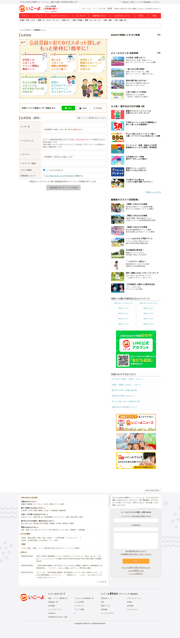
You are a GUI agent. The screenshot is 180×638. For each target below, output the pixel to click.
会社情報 (130, 606)
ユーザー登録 (26, 548)
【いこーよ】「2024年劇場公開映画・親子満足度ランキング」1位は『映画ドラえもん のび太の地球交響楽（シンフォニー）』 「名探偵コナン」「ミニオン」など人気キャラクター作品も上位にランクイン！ (69, 575)
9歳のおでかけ (148, 324)
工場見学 (24, 510)
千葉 (53, 20)
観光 (62, 504)
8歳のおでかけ (123, 324)
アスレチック (59, 517)
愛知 (68, 20)
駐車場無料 (49, 517)
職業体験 (62, 510)
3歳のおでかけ (148, 308)
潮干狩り (56, 530)
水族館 (71, 523)
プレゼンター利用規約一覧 (84, 598)
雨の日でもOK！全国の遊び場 (124, 390)
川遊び (81, 517)
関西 (86, 20)
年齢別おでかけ (99, 16)
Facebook (51, 613)
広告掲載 (51, 606)
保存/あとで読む (127, 2)
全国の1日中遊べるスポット (123, 396)
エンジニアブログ (107, 613)
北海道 (32, 20)
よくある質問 (79, 602)
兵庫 (99, 20)
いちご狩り (65, 530)
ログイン (156, 2)
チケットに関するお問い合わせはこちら (136, 567)
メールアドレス (27, 141)
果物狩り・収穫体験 (78, 530)
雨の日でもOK (126, 9)
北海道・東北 (24, 20)
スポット (25, 16)
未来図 (129, 602)
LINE (68, 108)
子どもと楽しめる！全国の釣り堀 (126, 401)
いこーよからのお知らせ (54, 170)
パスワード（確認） (29, 163)
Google (97, 108)
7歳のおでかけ (148, 319)
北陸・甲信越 (77, 20)
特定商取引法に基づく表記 (58, 617)
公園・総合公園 (71, 517)
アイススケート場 (45, 530)
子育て (141, 16)
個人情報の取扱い (52, 176)
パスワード (25, 154)
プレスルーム (79, 606)
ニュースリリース (54, 609)
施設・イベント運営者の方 (58, 598)
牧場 (51, 504)
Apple (83, 108)
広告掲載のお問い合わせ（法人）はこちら (136, 554)
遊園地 (23, 504)
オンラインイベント (59, 16)
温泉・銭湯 (25, 530)
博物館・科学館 (55, 523)
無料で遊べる (38, 517)
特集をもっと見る (153, 192)
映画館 (45, 523)
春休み (117, 9)
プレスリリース (132, 609)
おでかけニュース (122, 16)
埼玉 (57, 20)
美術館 (65, 523)
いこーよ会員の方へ (136, 574)
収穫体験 (54, 510)
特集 (154, 16)
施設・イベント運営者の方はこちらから (92, 118)
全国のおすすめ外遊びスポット (125, 407)
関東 (39, 20)
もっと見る (100, 581)
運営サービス (106, 606)
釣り (46, 504)
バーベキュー (38, 504)
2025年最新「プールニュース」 (67, 538)
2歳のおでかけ (123, 308)
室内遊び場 (38, 523)
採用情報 (104, 609)
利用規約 (69, 176)
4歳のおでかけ (123, 313)
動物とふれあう (138, 9)
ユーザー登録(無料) (144, 2)
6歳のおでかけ (123, 319)
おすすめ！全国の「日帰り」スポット (127, 379)
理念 (102, 602)
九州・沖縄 (118, 20)
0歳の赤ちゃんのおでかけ (123, 303)
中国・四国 (108, 20)
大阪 (90, 20)
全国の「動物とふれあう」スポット (126, 385)
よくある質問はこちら (136, 571)
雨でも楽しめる (26, 523)
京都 (94, 20)
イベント (39, 16)
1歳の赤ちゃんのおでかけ (148, 303)
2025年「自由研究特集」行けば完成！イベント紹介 (39, 540)
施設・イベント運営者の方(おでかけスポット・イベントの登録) (56, 548)
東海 (63, 20)
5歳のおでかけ (148, 313)
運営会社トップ (106, 598)
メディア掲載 (79, 609)
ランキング (80, 16)
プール (57, 504)
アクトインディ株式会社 (128, 594)
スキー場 (34, 530)
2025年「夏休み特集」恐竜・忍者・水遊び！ (37, 538)
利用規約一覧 (53, 602)
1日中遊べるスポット (153, 9)
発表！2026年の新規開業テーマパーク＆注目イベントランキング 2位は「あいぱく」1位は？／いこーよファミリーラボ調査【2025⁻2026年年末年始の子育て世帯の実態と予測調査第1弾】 (69, 558)
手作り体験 (33, 510)
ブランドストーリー (134, 598)
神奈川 (48, 20)
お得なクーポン (26, 517)
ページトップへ (152, 490)
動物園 (29, 504)
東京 (43, 20)
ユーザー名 (25, 126)
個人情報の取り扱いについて (136, 551)
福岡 (125, 20)
